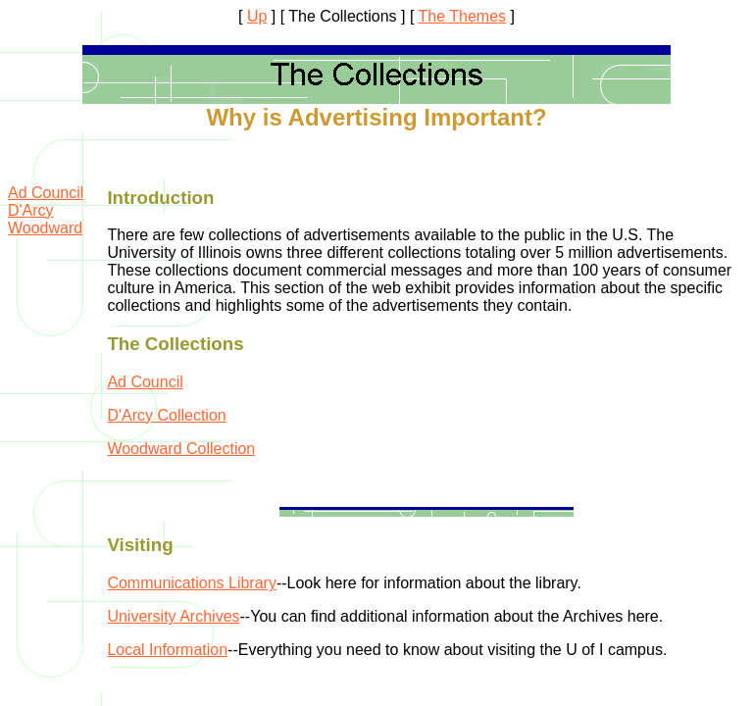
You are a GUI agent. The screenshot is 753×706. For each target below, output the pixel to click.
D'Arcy (31, 210)
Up (257, 16)
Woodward (45, 228)
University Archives (173, 616)
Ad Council (45, 192)
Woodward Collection (181, 448)
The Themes (463, 16)
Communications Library (191, 583)
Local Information (167, 649)
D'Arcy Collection (166, 415)
